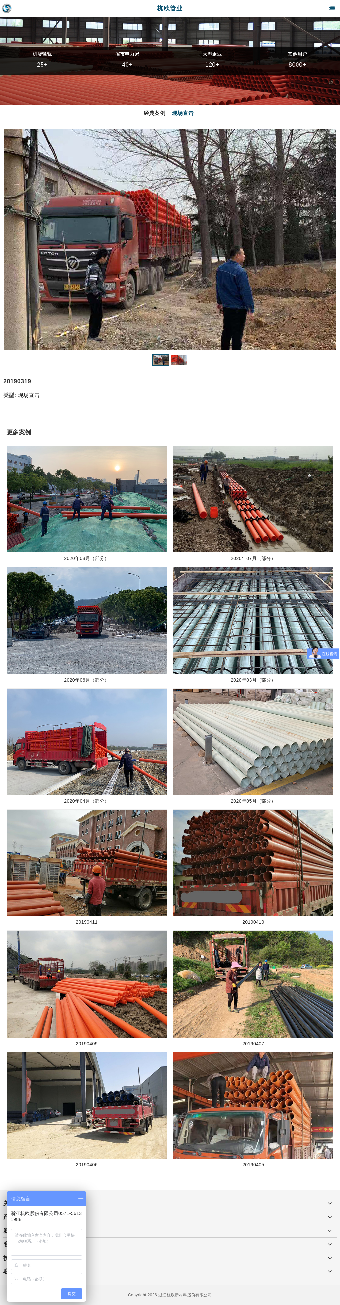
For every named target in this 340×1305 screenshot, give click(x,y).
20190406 (87, 1164)
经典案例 (155, 113)
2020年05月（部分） (253, 801)
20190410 (253, 922)
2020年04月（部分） (86, 801)
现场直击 (183, 113)
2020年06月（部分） (86, 680)
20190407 (253, 1043)
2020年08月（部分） (86, 558)
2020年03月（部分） (253, 680)
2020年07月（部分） (253, 558)
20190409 (87, 1043)
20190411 (87, 922)
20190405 (253, 1164)
